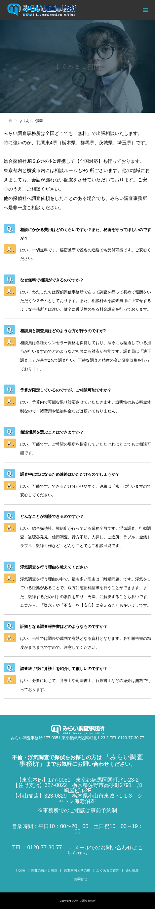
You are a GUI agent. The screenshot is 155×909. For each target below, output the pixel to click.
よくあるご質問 (107, 870)
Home (20, 870)
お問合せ (80, 879)
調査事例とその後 (77, 870)
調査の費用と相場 (44, 870)
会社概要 (132, 870)
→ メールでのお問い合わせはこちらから (104, 850)
